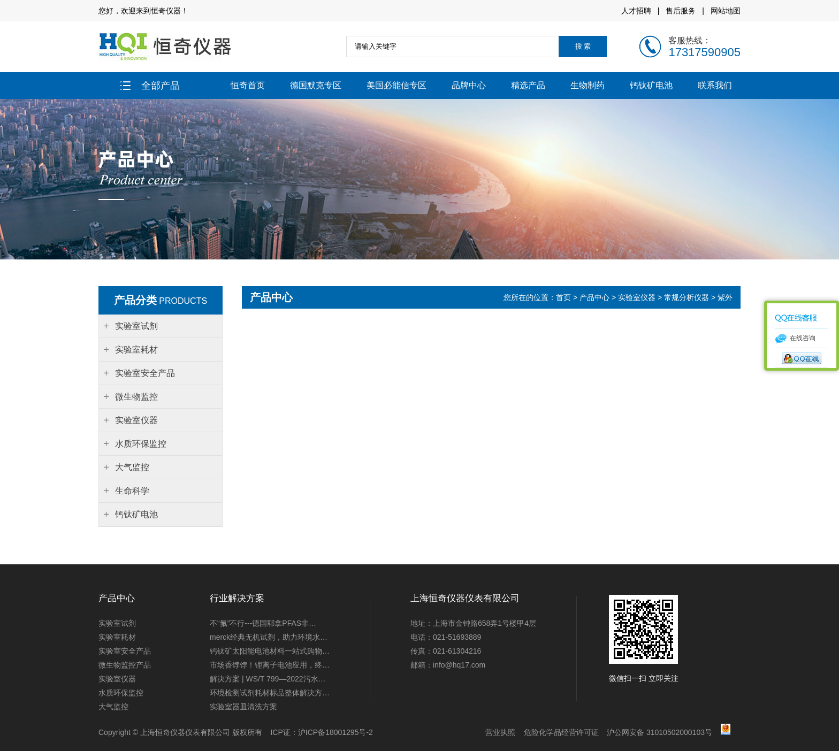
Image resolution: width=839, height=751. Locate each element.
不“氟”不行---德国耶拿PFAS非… (263, 623)
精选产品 (528, 85)
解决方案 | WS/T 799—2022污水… (268, 679)
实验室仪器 (636, 297)
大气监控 (113, 706)
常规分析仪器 (686, 297)
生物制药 (587, 85)
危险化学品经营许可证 (561, 732)
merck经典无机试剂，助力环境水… (268, 637)
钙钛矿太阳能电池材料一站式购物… (270, 651)
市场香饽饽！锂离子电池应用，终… (270, 665)
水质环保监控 (120, 692)
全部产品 (150, 85)
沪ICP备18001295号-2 (335, 732)
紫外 (725, 297)
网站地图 (726, 10)
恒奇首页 (248, 85)
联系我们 (715, 85)
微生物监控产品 (124, 665)
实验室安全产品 (124, 651)
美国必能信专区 (396, 85)
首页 (564, 297)
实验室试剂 (117, 623)
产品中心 (594, 297)
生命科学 (132, 490)
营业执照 (500, 732)
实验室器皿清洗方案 (243, 706)
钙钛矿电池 (651, 85)
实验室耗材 (117, 637)
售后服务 (681, 10)
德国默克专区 (315, 85)
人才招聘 (636, 10)
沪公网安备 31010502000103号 (659, 732)
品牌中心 (469, 85)
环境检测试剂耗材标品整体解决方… (270, 692)
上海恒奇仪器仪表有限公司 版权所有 (201, 732)
